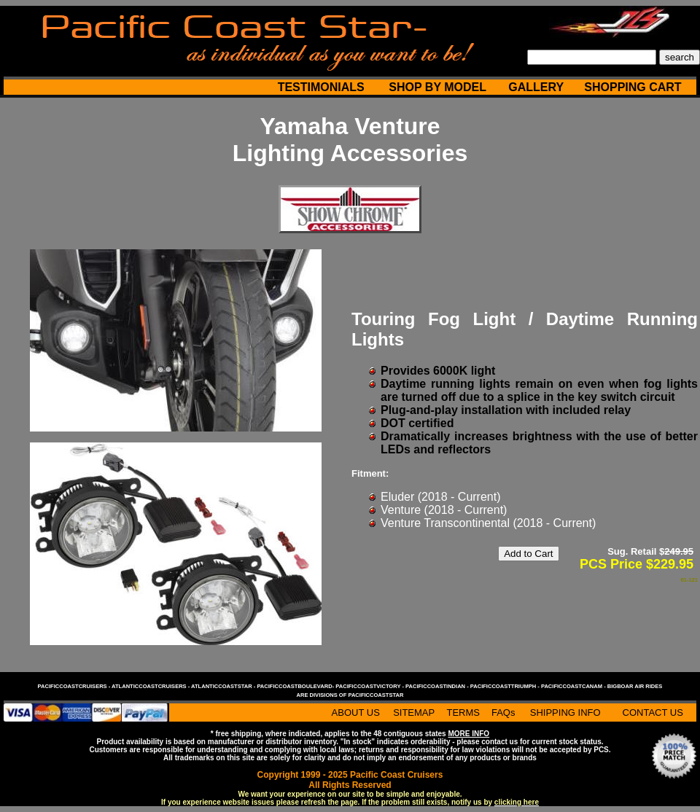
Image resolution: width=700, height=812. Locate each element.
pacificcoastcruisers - (75, 686)
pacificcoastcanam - (574, 686)
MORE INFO (468, 734)
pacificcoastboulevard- (296, 686)
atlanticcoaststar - (224, 686)
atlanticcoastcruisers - (151, 686)
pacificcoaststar (375, 695)
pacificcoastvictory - (370, 686)
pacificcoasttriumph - (505, 686)
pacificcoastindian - (437, 686)
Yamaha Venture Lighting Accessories (350, 139)
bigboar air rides (635, 686)
